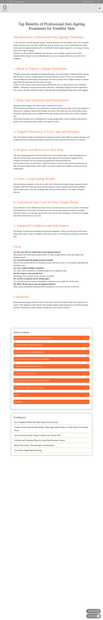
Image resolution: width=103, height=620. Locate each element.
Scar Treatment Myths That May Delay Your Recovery (36, 422)
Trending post (20, 417)
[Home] (4, 8)
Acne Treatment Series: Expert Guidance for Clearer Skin (37, 435)
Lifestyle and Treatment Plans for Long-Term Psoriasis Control (39, 440)
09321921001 (89, 2)
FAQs (16, 395)
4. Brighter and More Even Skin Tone (27, 366)
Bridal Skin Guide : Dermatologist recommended (34, 445)
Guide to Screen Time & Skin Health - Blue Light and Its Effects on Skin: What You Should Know (51, 428)
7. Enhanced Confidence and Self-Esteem (29, 388)
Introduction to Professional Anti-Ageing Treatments (33, 338)
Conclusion (18, 402)
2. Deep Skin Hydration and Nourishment (29, 352)
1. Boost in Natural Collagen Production (28, 345)
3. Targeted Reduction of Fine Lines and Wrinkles (32, 359)
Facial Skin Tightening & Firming (28, 450)
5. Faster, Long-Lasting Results (25, 373)
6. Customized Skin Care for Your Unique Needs (31, 380)
